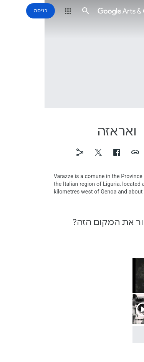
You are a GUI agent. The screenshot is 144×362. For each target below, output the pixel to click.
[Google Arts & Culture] (87, 11)
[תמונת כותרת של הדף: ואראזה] (72, 54)
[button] (133, 11)
